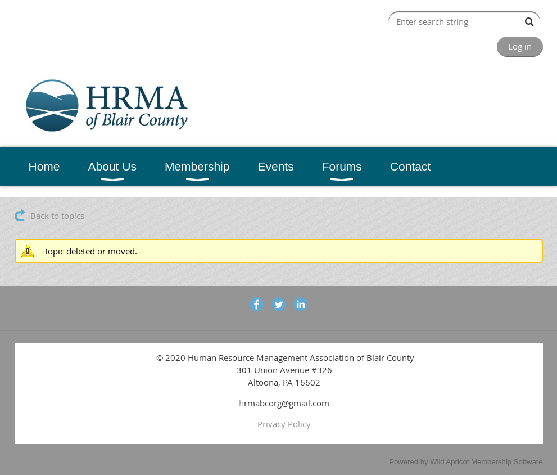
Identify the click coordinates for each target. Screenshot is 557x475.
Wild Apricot (449, 462)
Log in (520, 46)
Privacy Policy (284, 423)
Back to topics (57, 215)
